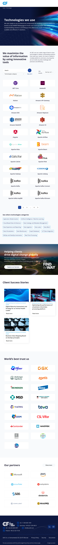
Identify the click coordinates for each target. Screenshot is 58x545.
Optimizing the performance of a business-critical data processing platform (42, 307)
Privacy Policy (35, 538)
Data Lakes (38, 227)
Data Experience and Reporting (12, 227)
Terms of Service (34, 543)
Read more (9, 313)
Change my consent (51, 543)
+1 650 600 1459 (26, 523)
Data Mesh (47, 227)
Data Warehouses (22, 231)
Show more (49, 465)
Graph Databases (34, 231)
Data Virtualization (8, 231)
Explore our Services (13, 267)
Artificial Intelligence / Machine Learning (32, 219)
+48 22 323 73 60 (15, 530)
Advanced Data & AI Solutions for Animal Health (16, 303)
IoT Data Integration (47, 231)
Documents (52, 538)
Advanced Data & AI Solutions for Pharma (42, 303)
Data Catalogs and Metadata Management (35, 223)
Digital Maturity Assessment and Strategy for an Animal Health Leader (16, 308)
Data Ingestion (28, 227)
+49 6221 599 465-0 (31, 525)
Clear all (29, 74)
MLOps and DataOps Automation (12, 235)
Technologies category (11, 74)
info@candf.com (29, 528)
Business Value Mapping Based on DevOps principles (16, 337)
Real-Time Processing (31, 235)
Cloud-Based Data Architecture (12, 223)
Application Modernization (10, 219)
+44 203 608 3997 (13, 528)
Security (44, 538)
